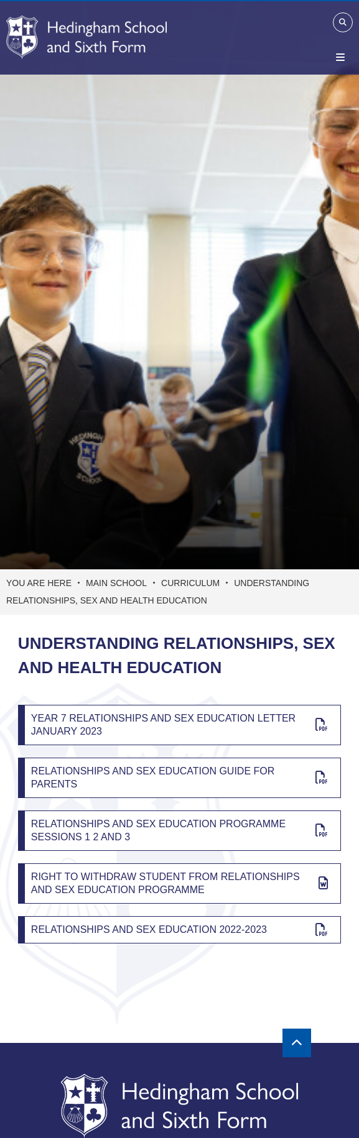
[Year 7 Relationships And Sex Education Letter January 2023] (179, 725)
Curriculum (190, 583)
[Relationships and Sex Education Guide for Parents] (179, 778)
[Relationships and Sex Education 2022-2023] (179, 929)
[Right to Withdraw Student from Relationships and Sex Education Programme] (179, 883)
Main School (116, 583)
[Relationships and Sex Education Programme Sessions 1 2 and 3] (179, 830)
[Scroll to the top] (296, 1043)
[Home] (86, 37)
